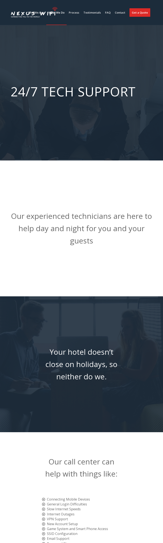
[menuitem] (36, 12)
